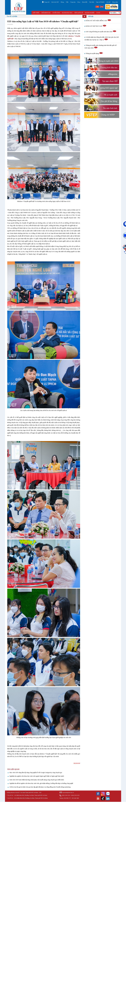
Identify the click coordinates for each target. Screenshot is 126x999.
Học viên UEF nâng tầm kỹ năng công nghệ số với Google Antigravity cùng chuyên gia (36, 772)
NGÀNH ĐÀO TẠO (67, 12)
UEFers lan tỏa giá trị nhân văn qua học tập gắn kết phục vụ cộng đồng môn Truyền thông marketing (40, 787)
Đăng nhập (115, 2)
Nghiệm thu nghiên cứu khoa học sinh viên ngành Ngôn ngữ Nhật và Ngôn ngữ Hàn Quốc (37, 776)
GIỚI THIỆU (36, 12)
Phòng (62, 2)
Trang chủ (46, 2)
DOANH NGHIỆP (89, 12)
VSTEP (98, 12)
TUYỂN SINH (56, 12)
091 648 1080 (75, 798)
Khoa (78, 2)
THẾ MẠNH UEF (45, 12)
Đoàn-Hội (84, 2)
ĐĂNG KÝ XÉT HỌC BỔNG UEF (98, 20)
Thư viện (91, 2)
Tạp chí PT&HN (100, 2)
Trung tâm (73, 2)
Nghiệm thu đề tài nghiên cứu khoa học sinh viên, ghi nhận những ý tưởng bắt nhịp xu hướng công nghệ (41, 783)
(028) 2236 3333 (75, 795)
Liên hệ (108, 2)
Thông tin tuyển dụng (94, 53)
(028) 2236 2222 (66, 795)
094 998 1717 (67, 798)
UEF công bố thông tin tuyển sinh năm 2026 (101, 31)
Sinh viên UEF (55, 2)
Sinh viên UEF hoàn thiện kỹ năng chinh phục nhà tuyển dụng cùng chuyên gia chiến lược (37, 780)
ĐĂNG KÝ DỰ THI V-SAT (96, 26)
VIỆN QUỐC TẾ (78, 12)
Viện (67, 2)
